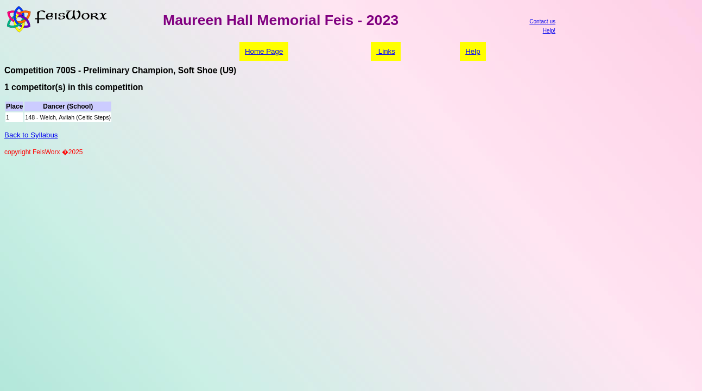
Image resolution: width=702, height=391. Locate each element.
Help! (549, 31)
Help (472, 51)
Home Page (264, 51)
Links (385, 51)
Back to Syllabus (31, 135)
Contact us (542, 21)
